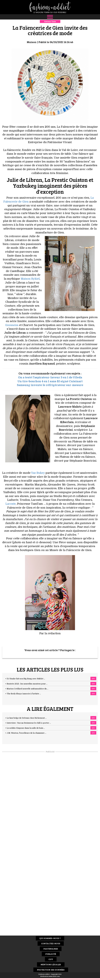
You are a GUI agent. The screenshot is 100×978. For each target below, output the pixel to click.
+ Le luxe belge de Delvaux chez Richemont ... (26, 718)
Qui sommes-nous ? (50, 938)
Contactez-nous (50, 943)
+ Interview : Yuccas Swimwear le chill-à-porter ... (28, 723)
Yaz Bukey (38, 472)
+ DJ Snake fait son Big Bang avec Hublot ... (25, 679)
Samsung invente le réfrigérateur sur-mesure (50, 385)
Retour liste (50, 21)
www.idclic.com (54, 976)
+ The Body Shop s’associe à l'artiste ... (23, 694)
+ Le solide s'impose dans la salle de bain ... (25, 728)
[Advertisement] (50, 798)
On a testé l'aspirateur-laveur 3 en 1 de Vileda (50, 377)
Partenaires (50, 948)
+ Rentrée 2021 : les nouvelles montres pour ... (26, 684)
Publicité (50, 953)
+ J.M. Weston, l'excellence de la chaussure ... (25, 733)
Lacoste (11, 503)
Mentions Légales (51, 964)
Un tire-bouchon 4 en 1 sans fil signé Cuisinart (50, 381)
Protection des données (51, 969)
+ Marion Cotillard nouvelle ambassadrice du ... (26, 689)
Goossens (11, 325)
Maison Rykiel (30, 278)
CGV (51, 959)
